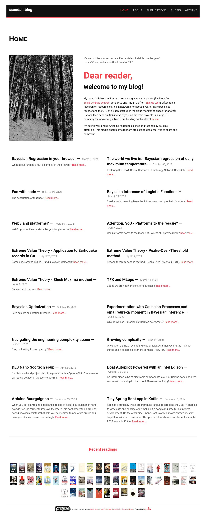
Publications (156, 10)
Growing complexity (124, 339)
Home (124, 10)
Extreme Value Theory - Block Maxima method (52, 279)
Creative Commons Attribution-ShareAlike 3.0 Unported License (112, 509)
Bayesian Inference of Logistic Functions (142, 192)
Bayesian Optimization (31, 307)
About (137, 10)
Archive (191, 10)
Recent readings (103, 449)
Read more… (79, 164)
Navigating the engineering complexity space (51, 339)
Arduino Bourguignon (30, 399)
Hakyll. (145, 509)
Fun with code (24, 192)
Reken (155, 119)
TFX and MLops (120, 279)
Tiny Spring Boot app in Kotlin (133, 399)
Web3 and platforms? (30, 223)
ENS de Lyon (153, 102)
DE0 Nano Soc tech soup (33, 367)
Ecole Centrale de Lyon (96, 102)
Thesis (176, 10)
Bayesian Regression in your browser (44, 158)
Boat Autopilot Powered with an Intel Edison (145, 367)
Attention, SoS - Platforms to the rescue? (142, 223)
